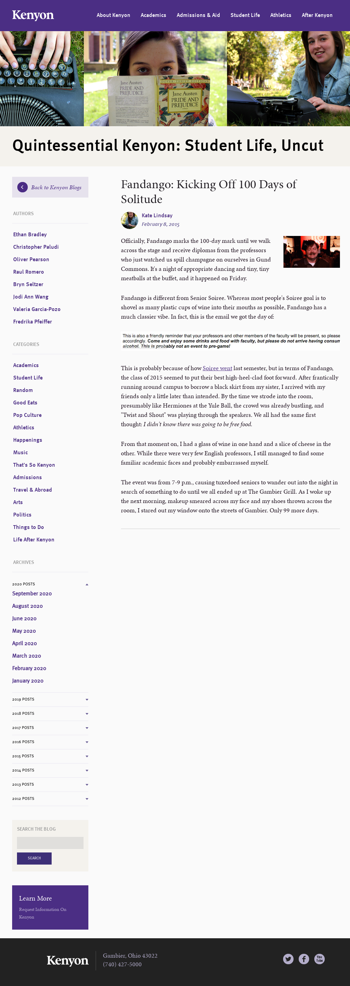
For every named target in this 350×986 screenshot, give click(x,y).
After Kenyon (317, 15)
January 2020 (27, 681)
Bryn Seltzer (28, 284)
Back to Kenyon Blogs (49, 187)
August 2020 (27, 606)
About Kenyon (113, 15)
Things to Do (28, 527)
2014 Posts (23, 770)
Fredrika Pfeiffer (32, 322)
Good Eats (25, 403)
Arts (18, 502)
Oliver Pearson (31, 260)
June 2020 (24, 619)
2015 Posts (23, 756)
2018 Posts (23, 714)
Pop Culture (27, 415)
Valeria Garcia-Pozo (37, 309)
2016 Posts (23, 742)
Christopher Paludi (36, 247)
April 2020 (24, 644)
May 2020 (24, 631)
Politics (22, 515)
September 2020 (32, 594)
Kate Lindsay (157, 216)
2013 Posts (23, 785)
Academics (153, 15)
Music (20, 453)
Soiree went (217, 368)
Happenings (27, 440)
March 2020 (26, 656)
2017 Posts (23, 728)
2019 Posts (23, 699)
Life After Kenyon (33, 540)
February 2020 (29, 669)
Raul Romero (28, 272)
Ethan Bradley (30, 235)
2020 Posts (23, 584)
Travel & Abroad (32, 490)
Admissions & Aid (198, 15)
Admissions (27, 478)
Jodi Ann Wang (31, 297)
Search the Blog (36, 829)
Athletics (280, 15)
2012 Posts (23, 799)
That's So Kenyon (34, 465)
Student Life (245, 15)
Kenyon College (33, 15)
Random (23, 390)
